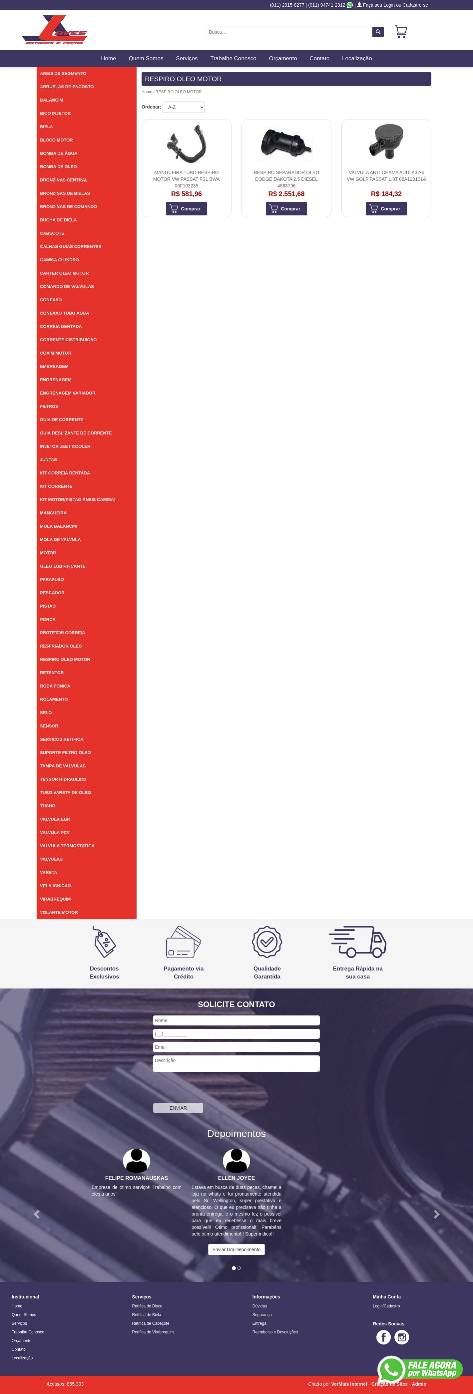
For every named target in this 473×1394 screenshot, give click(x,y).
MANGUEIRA (53, 512)
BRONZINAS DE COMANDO (68, 206)
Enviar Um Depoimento (237, 1249)
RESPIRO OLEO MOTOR (65, 659)
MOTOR (48, 552)
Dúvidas (259, 1306)
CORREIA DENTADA (61, 326)
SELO (46, 712)
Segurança (262, 1314)
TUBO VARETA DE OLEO (65, 792)
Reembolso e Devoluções (275, 1332)
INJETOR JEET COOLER (65, 446)
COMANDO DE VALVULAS (67, 286)
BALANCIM (51, 100)
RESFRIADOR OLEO (61, 646)
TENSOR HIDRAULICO (63, 779)
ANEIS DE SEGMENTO (63, 73)
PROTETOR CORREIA (62, 632)
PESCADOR (52, 592)
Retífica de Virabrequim (153, 1332)
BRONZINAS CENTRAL (64, 179)
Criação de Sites (389, 1384)
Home (108, 58)
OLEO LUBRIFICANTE (63, 566)
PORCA (48, 619)
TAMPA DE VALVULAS (63, 765)
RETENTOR (52, 672)
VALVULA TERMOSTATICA (67, 845)
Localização (357, 58)
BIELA (46, 126)
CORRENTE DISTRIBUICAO (68, 339)
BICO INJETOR (55, 113)
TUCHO (47, 805)
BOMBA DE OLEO (58, 166)
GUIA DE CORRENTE (61, 419)
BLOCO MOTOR (56, 140)
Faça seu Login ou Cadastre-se (392, 5)
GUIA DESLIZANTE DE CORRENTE (76, 432)
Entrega (259, 1323)
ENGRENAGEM (56, 379)
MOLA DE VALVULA (60, 539)
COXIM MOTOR (55, 353)
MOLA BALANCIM (58, 526)
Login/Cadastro (386, 1306)
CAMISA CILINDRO (59, 259)
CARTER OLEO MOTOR (64, 273)
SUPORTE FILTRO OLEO (65, 752)
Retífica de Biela (146, 1314)
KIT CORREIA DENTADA (65, 472)
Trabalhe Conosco (233, 58)
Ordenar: (151, 107)
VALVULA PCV (55, 832)
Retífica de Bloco (147, 1306)
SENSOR (49, 725)
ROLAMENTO (54, 699)
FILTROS (49, 406)
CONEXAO (51, 299)
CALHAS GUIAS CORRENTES (70, 246)
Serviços (187, 58)
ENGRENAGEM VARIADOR (68, 393)
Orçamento (283, 58)
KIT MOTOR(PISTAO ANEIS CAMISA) (78, 499)
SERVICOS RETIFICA (62, 739)
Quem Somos (146, 58)
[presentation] (203, 1088)
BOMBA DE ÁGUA (58, 153)
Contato (320, 58)
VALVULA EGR (55, 819)
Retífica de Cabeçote (150, 1323)
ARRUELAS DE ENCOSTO (67, 86)
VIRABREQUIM (55, 899)
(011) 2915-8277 (287, 5)
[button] (35, 1212)
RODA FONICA (55, 686)
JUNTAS (48, 459)
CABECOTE (52, 233)
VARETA (48, 872)
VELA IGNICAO (55, 885)
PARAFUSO (52, 579)
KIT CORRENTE (56, 486)
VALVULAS (51, 859)
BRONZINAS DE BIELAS (65, 193)
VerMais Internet (349, 1384)
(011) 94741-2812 (326, 5)
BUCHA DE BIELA (58, 219)
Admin (419, 1384)
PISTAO (48, 606)
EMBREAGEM (54, 366)
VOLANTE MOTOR (59, 912)
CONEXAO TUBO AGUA (64, 313)
